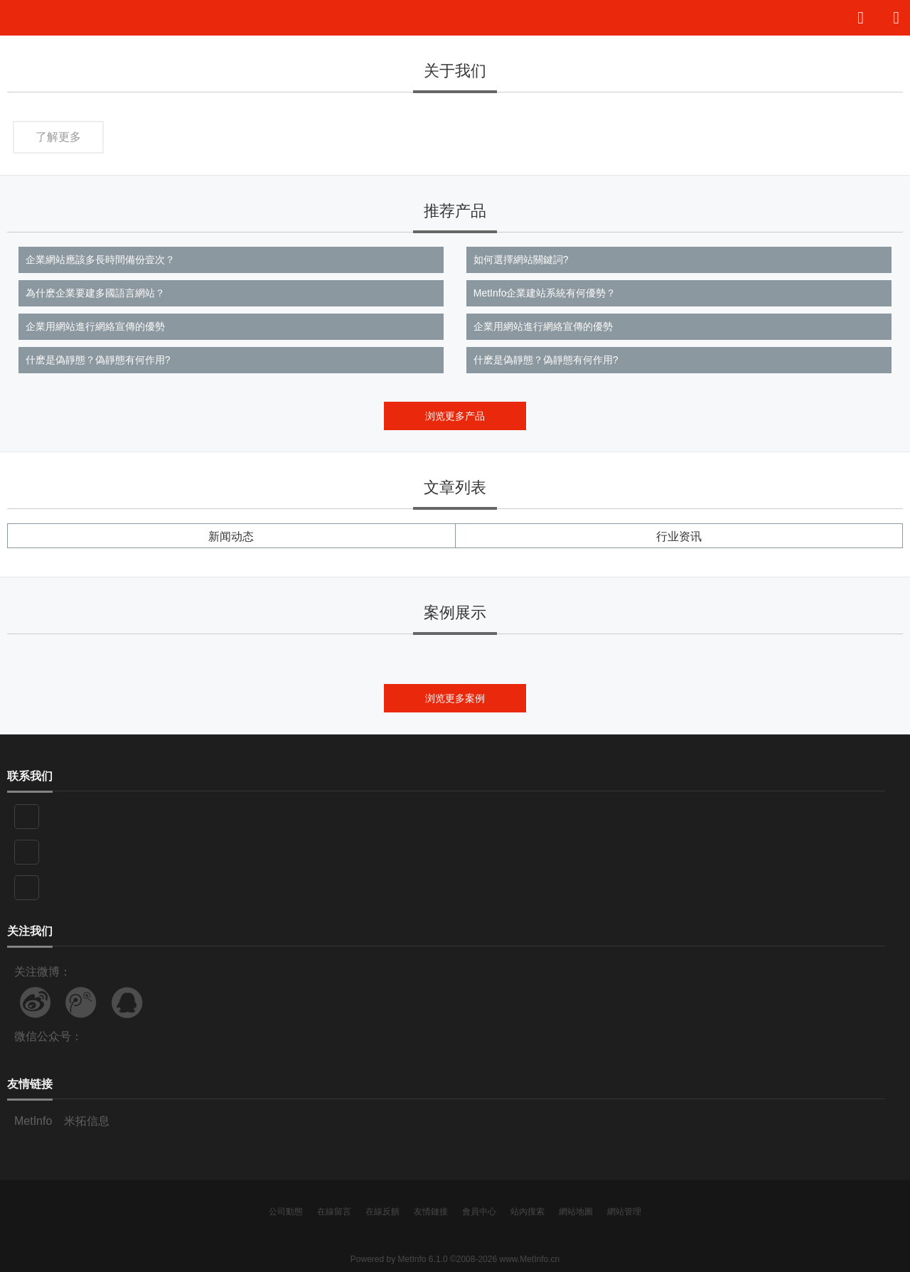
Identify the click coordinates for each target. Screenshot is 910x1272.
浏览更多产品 (455, 416)
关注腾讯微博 (81, 1002)
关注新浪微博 (35, 1002)
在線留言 (334, 1212)
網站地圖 (576, 1212)
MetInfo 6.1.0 (423, 1259)
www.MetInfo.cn (529, 1259)
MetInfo (33, 1121)
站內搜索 (527, 1212)
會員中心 (479, 1212)
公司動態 (286, 1212)
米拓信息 (86, 1121)
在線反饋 (382, 1212)
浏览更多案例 (455, 698)
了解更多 (58, 137)
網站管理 (624, 1212)
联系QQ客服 (127, 1002)
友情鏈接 (431, 1212)
